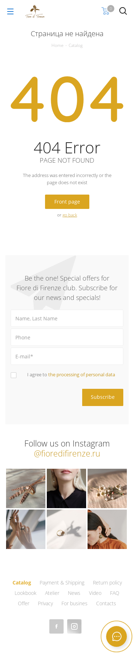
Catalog (22, 582)
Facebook (56, 626)
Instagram (74, 626)
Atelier (52, 592)
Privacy (45, 603)
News (74, 592)
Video (95, 592)
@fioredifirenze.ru (67, 453)
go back (70, 215)
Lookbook (25, 592)
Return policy (107, 582)
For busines (74, 603)
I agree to (71, 374)
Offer (23, 603)
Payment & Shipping (62, 582)
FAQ (114, 592)
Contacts (106, 603)
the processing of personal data (81, 374)
